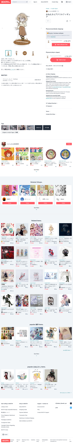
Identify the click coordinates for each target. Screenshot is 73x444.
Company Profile (12, 440)
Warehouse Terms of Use (25, 440)
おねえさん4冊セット (34, 162)
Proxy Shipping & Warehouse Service (8, 416)
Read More (53, 36)
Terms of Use (18, 440)
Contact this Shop (50, 114)
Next (41, 28)
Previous (2, 28)
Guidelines (33, 439)
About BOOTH (44, 1)
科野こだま (46, 199)
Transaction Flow (23, 415)
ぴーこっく (28, 199)
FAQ (38, 409)
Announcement (40, 406)
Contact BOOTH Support (43, 412)
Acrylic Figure (54, 8)
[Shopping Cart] (62, 2)
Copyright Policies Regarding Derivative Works (8, 426)
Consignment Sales (5, 422)
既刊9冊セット (19, 162)
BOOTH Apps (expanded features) (9, 409)
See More (36, 209)
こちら (12, 69)
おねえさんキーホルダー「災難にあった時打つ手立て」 (50, 163)
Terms (47, 111)
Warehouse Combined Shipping (26, 418)
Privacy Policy (37, 440)
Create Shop (55, 1)
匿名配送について (5, 412)
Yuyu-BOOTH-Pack (67, 87)
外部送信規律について (45, 440)
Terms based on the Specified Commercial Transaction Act (58, 440)
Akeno (62, 199)
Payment (49, 106)
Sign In (35, 1)
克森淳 (8, 199)
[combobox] (20, 2)
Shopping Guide (23, 409)
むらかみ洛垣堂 (13, 144)
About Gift (50, 69)
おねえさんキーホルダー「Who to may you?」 (65, 163)
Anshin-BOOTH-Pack (57, 87)
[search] (27, 2)
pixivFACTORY (49, 98)
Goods (47, 8)
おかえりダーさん (5, 162)
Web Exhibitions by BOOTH (25, 421)
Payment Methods (23, 412)
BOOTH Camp (4, 429)
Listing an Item (4, 406)
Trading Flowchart (51, 103)
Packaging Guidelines (6, 419)
